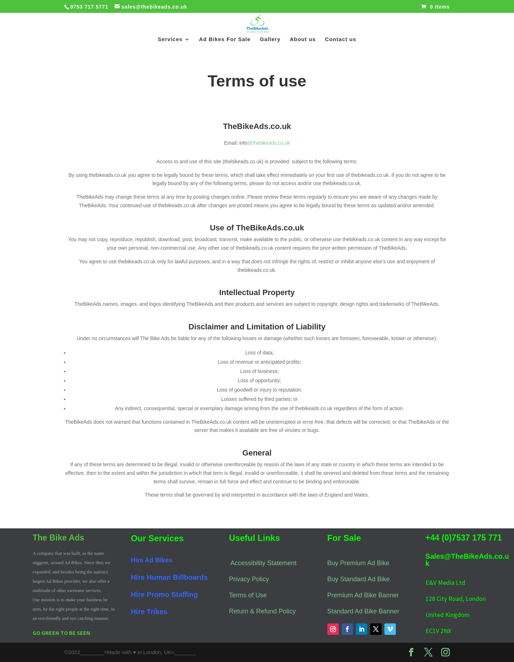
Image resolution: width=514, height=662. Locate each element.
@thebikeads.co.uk (268, 143)
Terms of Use (248, 595)
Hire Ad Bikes (151, 560)
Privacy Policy (249, 579)
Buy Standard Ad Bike (358, 579)
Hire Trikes (149, 612)
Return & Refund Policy (262, 611)
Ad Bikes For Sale (225, 39)
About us (303, 39)
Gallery (270, 39)
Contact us (341, 39)
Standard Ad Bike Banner (363, 611)
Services (170, 39)
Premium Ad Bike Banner (363, 595)
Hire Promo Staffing (164, 594)
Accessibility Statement (264, 563)
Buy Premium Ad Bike (358, 563)
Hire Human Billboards (169, 577)
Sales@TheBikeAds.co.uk (467, 559)
